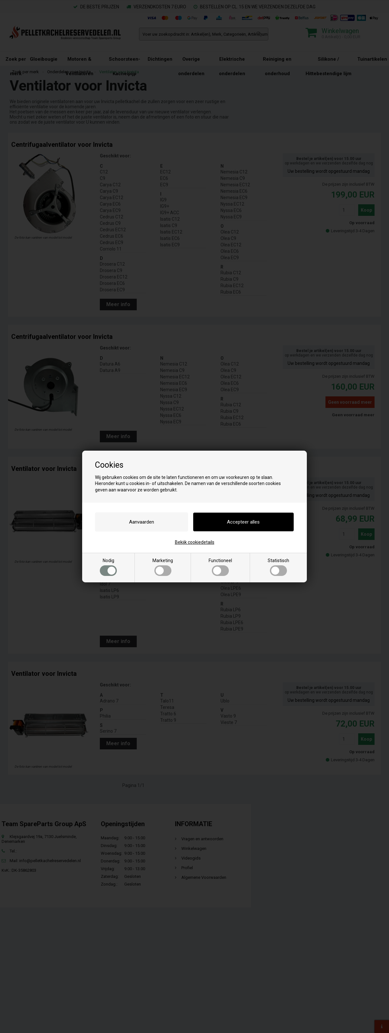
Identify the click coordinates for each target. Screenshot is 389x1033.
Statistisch (278, 567)
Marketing (162, 567)
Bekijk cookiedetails (194, 542)
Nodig (108, 567)
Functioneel (220, 567)
